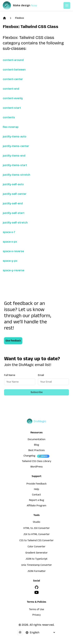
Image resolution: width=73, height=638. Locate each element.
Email (41, 375)
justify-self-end (13, 203)
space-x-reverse (13, 251)
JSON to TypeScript (36, 559)
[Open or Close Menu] (66, 5)
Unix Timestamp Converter (36, 565)
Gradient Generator (36, 553)
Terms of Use (36, 610)
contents (9, 117)
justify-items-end (14, 155)
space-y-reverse (13, 270)
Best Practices (36, 451)
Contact (36, 495)
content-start (12, 107)
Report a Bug (36, 501)
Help (36, 490)
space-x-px (10, 241)
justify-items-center (16, 146)
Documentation (36, 440)
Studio (36, 522)
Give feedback (13, 341)
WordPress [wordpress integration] (36, 467)
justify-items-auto (14, 136)
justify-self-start (13, 213)
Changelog (29, 456)
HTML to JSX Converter (36, 529)
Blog (36, 445)
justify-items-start (15, 165)
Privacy (36, 615)
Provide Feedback (36, 484)
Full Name (9, 375)
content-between (14, 69)
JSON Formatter (36, 572)
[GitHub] (37, 587)
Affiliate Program (36, 506)
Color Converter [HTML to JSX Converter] (36, 547)
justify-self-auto (13, 184)
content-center (13, 79)
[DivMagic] (23, 5)
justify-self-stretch (15, 222)
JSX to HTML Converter (36, 535)
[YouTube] (36, 592)
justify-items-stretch (16, 174)
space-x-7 (9, 232)
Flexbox (19, 18)
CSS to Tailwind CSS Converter (36, 541)
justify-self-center (14, 193)
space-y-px (10, 260)
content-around (13, 60)
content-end (11, 88)
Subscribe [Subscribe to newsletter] (37, 392)
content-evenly (13, 98)
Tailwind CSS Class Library (36, 462)
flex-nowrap (10, 127)
